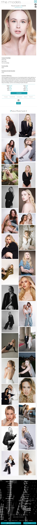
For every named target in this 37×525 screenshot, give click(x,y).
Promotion (9, 502)
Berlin (9, 483)
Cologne (9, 489)
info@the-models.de (27, 503)
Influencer (26, 496)
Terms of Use (21, 520)
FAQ (26, 520)
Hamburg (9, 485)
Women (26, 483)
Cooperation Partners (9, 507)
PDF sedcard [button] (19, 93)
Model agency (9, 481)
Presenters (9, 504)
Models (26, 481)
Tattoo (26, 490)
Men (26, 485)
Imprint (5, 520)
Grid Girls (9, 500)
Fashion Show (26, 494)
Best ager (26, 487)
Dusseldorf (9, 487)
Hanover (9, 492)
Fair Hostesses (9, 498)
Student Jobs (9, 505)
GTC (9, 520)
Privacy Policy (15, 520)
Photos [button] (18, 103)
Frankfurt (9, 496)
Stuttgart (9, 494)
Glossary (31, 520)
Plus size (26, 489)
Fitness (26, 492)
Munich (9, 490)
